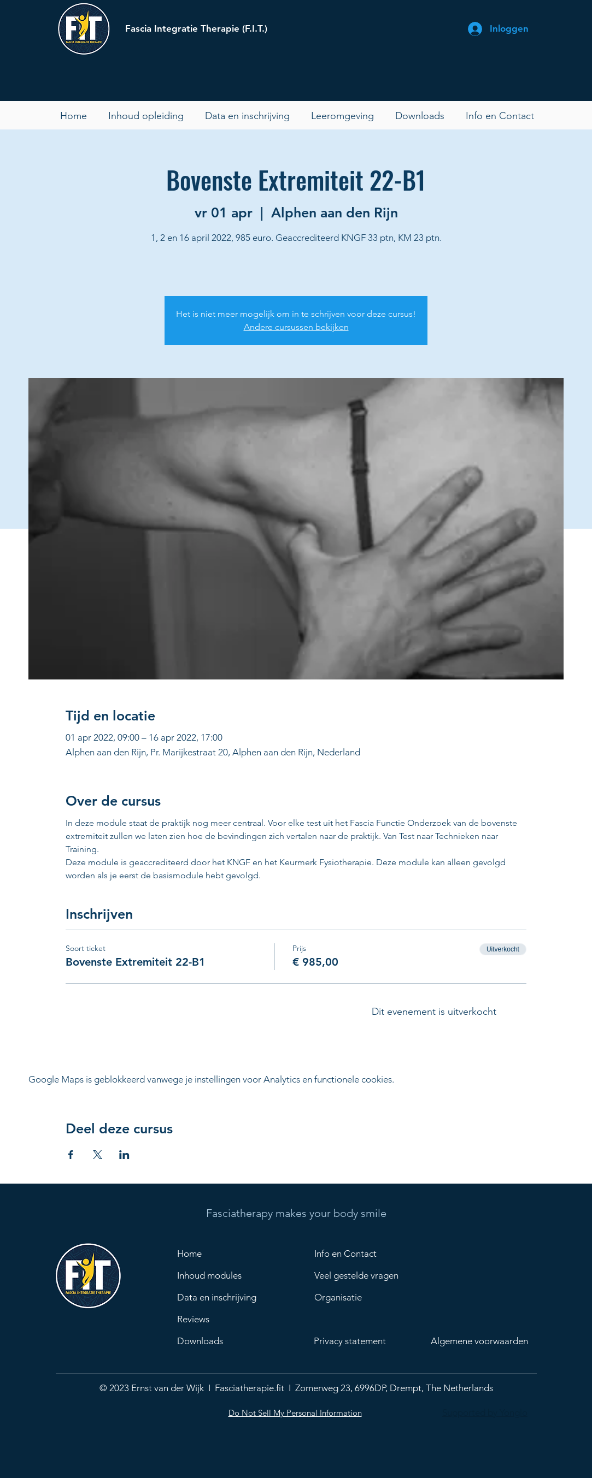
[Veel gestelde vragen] (370, 1276)
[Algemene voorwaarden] (486, 1341)
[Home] (216, 1254)
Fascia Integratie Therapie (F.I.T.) (196, 28)
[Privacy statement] (360, 1341)
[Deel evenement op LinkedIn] (124, 1154)
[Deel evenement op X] (97, 1154)
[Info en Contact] (353, 1254)
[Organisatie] (370, 1298)
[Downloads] (221, 1341)
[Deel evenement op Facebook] (71, 1154)
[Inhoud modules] (216, 1276)
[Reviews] (221, 1320)
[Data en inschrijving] (221, 1298)
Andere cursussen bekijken (296, 327)
